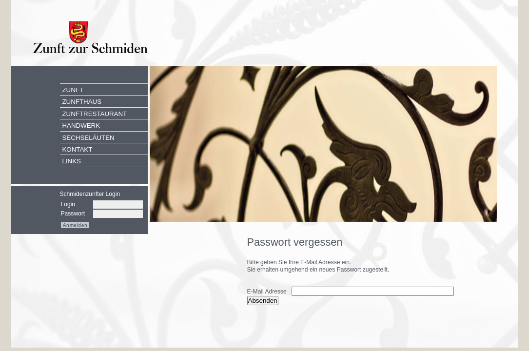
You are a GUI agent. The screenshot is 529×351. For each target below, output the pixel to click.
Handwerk (81, 125)
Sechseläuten (88, 137)
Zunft (73, 90)
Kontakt (77, 149)
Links (71, 161)
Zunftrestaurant (94, 113)
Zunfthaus (82, 101)
